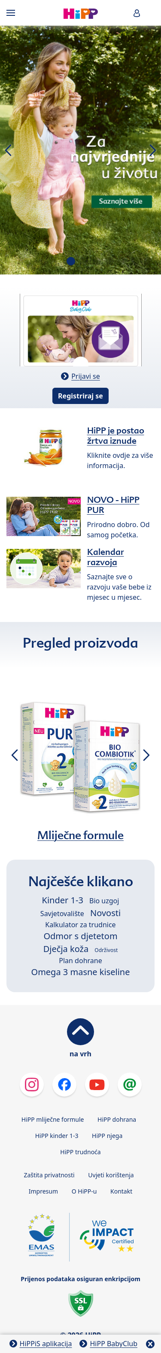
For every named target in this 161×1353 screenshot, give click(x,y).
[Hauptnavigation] (12, 13)
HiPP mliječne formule (52, 1119)
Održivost (106, 950)
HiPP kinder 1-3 (57, 1136)
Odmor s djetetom (80, 936)
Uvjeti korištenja (111, 1175)
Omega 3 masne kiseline (80, 972)
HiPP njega (107, 1136)
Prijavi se (85, 376)
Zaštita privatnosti (49, 1175)
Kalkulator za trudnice (80, 924)
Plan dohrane (80, 960)
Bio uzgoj (104, 900)
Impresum (43, 1191)
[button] (137, 13)
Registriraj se (80, 396)
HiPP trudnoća (80, 1152)
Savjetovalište (62, 913)
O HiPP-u (84, 1191)
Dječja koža (65, 949)
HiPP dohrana (116, 1119)
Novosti (105, 913)
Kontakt (121, 1191)
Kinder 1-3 (62, 900)
